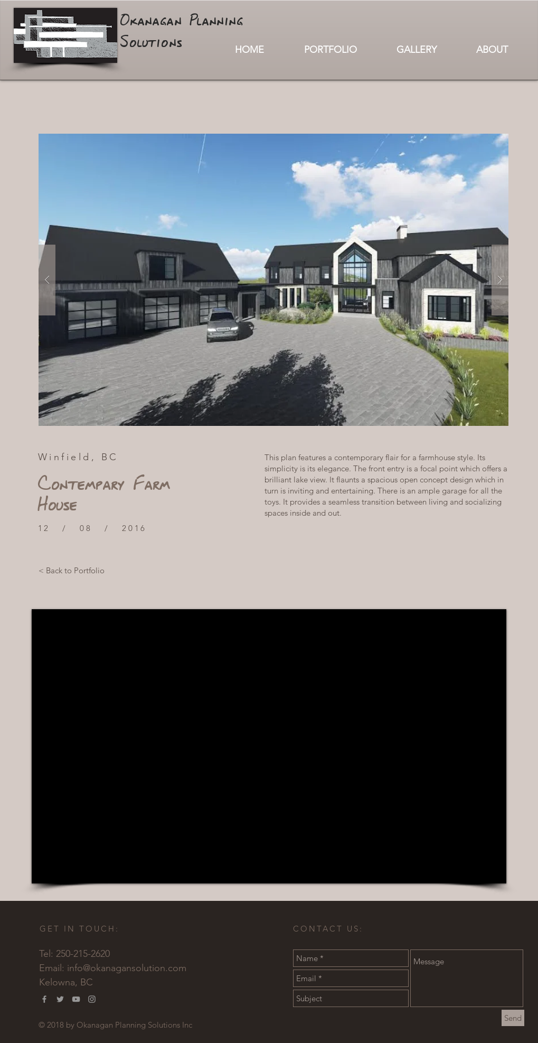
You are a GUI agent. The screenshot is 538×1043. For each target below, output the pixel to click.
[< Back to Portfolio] (72, 570)
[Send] (513, 1018)
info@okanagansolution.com (126, 968)
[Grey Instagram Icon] (92, 999)
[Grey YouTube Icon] (76, 999)
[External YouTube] (269, 746)
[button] (273, 280)
